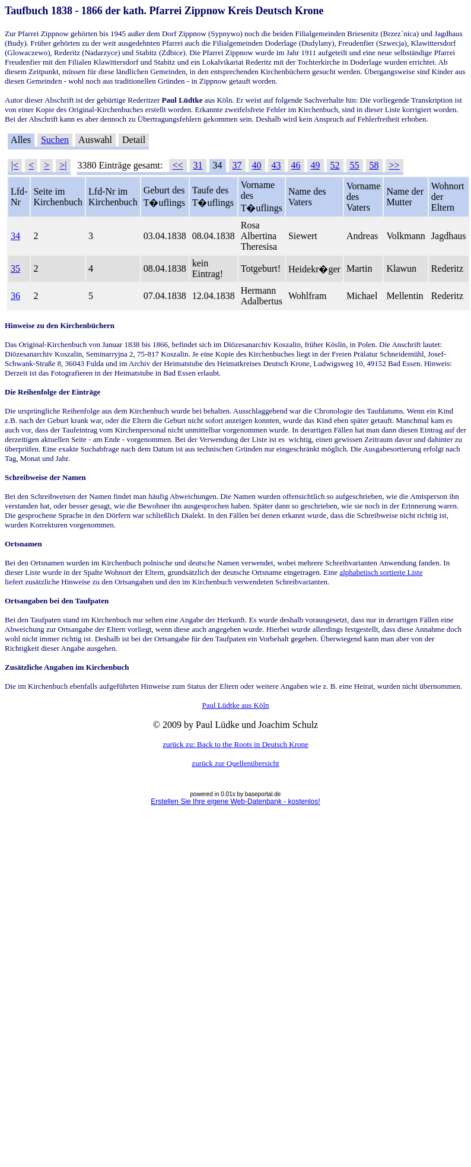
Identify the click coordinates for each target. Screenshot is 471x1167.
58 (374, 165)
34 (15, 236)
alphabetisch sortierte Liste (380, 572)
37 (237, 165)
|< (14, 165)
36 (15, 296)
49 (315, 165)
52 (335, 165)
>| (62, 165)
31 (198, 165)
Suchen (55, 140)
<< (178, 165)
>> (394, 165)
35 (15, 268)
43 (276, 165)
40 (257, 165)
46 (296, 165)
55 (354, 165)
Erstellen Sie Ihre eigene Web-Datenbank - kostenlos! (235, 801)
